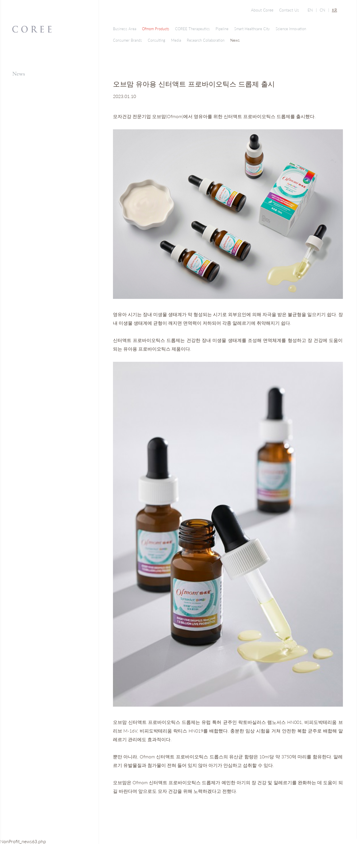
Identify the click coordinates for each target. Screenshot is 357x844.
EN (310, 9)
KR (334, 9)
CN (322, 9)
